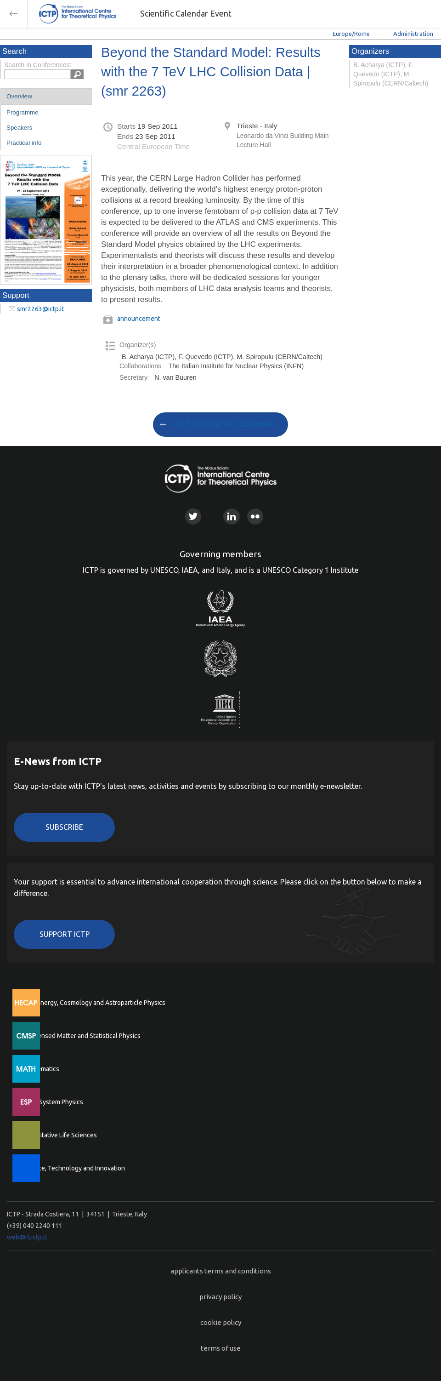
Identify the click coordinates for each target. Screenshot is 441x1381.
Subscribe (64, 827)
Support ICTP (65, 934)
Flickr (255, 516)
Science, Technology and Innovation (74, 1168)
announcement (138, 318)
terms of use (221, 1348)
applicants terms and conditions (220, 1271)
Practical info (23, 142)
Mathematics (41, 1069)
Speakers (19, 127)
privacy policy (220, 1297)
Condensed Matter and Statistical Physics (82, 1035)
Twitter (193, 516)
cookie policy (220, 1322)
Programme (22, 112)
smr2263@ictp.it (40, 309)
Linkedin (231, 516)
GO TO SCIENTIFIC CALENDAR (224, 424)
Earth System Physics (53, 1102)
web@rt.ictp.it (27, 1237)
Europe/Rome (351, 33)
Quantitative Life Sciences (60, 1135)
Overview (19, 96)
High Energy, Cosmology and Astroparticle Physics (94, 1002)
